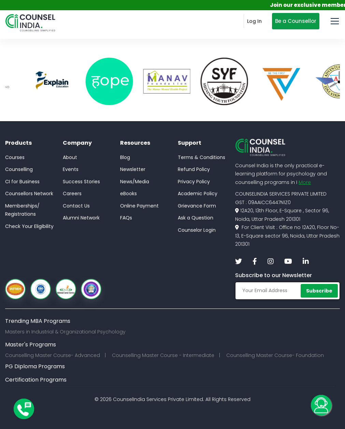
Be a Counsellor (295, 21)
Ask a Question (195, 217)
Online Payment (139, 205)
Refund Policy (194, 169)
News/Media (134, 181)
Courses (15, 157)
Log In (254, 21)
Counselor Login (197, 230)
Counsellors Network (29, 193)
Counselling (19, 169)
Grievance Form (197, 205)
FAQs (126, 217)
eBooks (128, 193)
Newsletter (132, 169)
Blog (125, 157)
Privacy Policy (194, 181)
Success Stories (81, 181)
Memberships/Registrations (22, 210)
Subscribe (319, 290)
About (70, 157)
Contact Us (76, 205)
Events (70, 169)
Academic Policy (197, 193)
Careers (72, 193)
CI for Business (22, 181)
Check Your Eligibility (29, 226)
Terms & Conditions (201, 157)
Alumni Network (81, 217)
